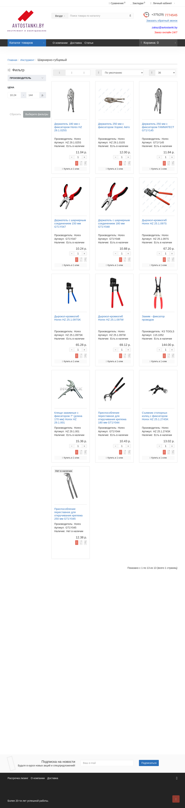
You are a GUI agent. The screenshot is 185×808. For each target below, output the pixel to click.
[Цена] (14, 95)
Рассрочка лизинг (18, 778)
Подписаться (148, 763)
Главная (12, 60)
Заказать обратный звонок (161, 20)
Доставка (76, 42)
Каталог (26, 41)
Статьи (89, 42)
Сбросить (15, 114)
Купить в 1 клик (132, 122)
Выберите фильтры (36, 114)
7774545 (164, 15)
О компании (60, 42)
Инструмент (27, 60)
